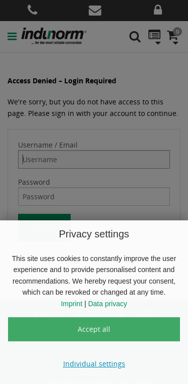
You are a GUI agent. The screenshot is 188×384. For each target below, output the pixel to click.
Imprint (71, 304)
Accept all (94, 329)
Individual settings (94, 363)
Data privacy (107, 304)
